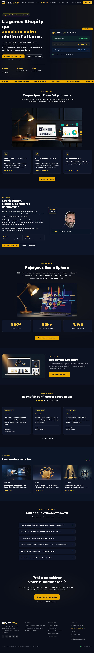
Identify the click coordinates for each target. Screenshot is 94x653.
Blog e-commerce (53, 625)
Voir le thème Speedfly (59, 374)
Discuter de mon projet (47, 179)
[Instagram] (6, 636)
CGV (72, 636)
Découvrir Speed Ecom (34, 56)
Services (31, 2)
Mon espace (76, 2)
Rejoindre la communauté (47, 338)
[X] (13, 636)
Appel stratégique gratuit (78, 628)
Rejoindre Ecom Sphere (28, 245)
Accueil (24, 2)
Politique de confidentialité (78, 639)
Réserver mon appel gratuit (47, 597)
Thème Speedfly (52, 628)
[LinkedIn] (17, 636)
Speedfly (44, 2)
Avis (67, 2)
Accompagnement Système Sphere (34, 628)
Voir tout (88, 460)
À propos (61, 2)
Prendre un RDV (52, 636)
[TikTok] (3, 636)
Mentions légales (75, 634)
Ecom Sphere (53, 2)
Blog (38, 2)
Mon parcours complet (10, 245)
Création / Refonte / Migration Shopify (35, 625)
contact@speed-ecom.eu (78, 625)
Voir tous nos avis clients (47, 438)
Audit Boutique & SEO (30, 630)
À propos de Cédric (53, 633)
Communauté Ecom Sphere (55, 630)
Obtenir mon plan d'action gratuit (13, 56)
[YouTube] (10, 636)
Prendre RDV (87, 2)
